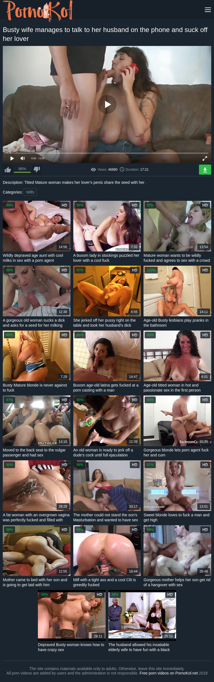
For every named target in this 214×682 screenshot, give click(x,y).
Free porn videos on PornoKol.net (169, 673)
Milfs (30, 192)
